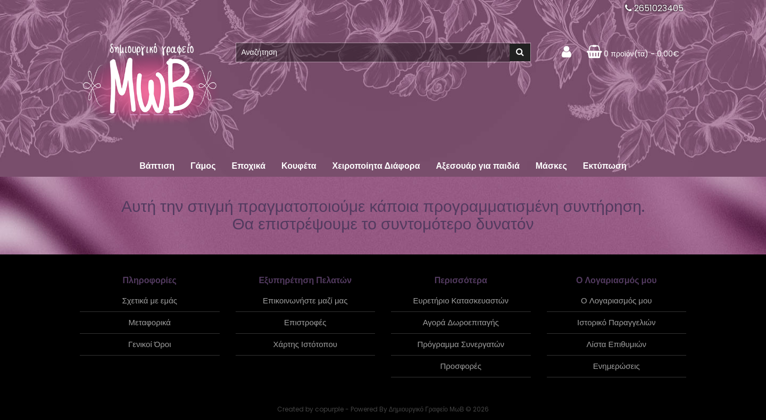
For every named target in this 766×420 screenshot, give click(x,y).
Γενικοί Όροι (149, 344)
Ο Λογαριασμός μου (616, 300)
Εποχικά (248, 166)
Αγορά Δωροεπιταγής (461, 322)
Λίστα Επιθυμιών (616, 344)
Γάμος (202, 166)
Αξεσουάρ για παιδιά (477, 166)
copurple (329, 409)
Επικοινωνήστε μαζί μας (305, 300)
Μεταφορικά (150, 322)
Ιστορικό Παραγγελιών (616, 322)
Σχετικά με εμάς (149, 300)
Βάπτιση (156, 166)
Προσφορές (460, 366)
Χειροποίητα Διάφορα (376, 166)
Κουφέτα (298, 166)
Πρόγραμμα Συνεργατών (460, 344)
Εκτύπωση (605, 166)
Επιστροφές (305, 322)
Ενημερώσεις (616, 366)
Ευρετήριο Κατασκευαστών (461, 300)
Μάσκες (551, 166)
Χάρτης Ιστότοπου (305, 344)
